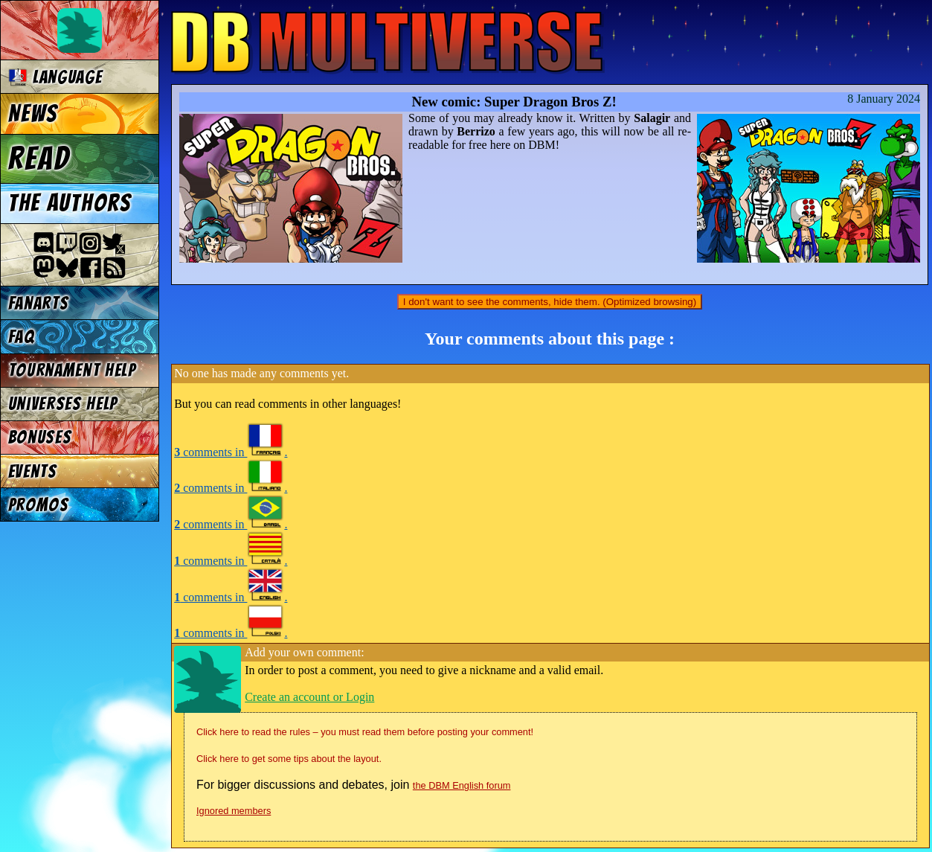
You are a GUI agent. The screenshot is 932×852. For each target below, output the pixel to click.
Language (55, 77)
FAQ (21, 336)
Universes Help (63, 403)
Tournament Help (72, 370)
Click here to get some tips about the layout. (289, 758)
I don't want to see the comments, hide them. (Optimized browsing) (549, 301)
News (33, 113)
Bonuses (40, 437)
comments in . (230, 452)
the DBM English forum (462, 785)
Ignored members (233, 810)
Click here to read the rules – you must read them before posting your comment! (364, 731)
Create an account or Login (309, 697)
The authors (70, 203)
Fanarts (38, 303)
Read (39, 158)
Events (32, 471)
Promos (38, 505)
